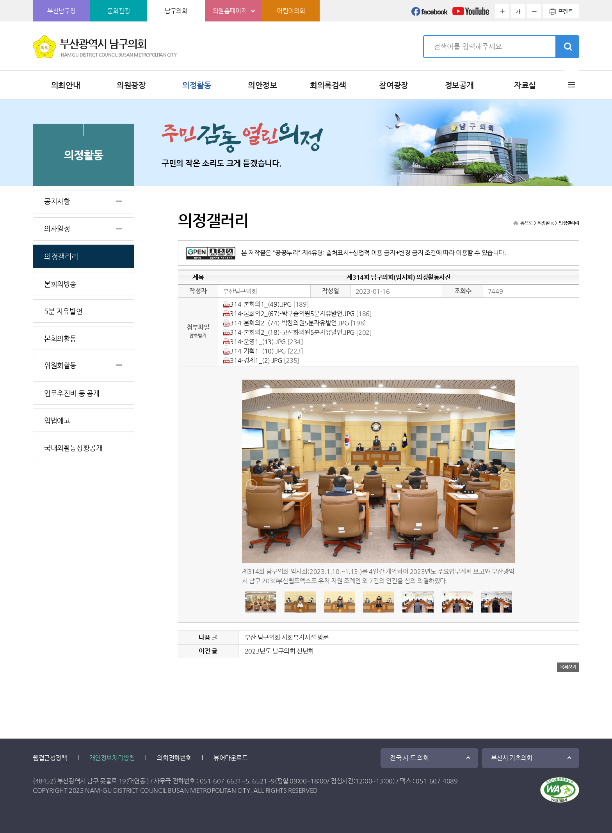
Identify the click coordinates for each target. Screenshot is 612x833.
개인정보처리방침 (112, 758)
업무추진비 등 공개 (72, 393)
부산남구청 (61, 10)
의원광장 (131, 85)
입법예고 (57, 420)
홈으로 (526, 223)
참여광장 (393, 85)
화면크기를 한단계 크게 (502, 11)
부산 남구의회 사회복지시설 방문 (287, 637)
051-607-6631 (221, 781)
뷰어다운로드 (230, 758)
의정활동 (196, 85)
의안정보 (262, 85)
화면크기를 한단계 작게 (534, 11)
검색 (567, 47)
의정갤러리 (61, 256)
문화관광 (118, 10)
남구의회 (176, 10)
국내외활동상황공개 (73, 448)
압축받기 (197, 335)
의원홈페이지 (230, 10)
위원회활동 (60, 365)
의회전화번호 (174, 758)
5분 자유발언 (63, 311)
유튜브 (470, 14)
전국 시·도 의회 (409, 758)
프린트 (565, 11)
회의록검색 (328, 85)
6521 (259, 781)
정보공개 (459, 85)
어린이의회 (291, 10)
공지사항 (57, 201)
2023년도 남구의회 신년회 (279, 651)
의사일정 (57, 228)
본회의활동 (60, 338)
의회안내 (65, 85)
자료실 (525, 85)
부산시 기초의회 (511, 758)
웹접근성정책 (50, 758)
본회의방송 (60, 284)
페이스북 (429, 14)
